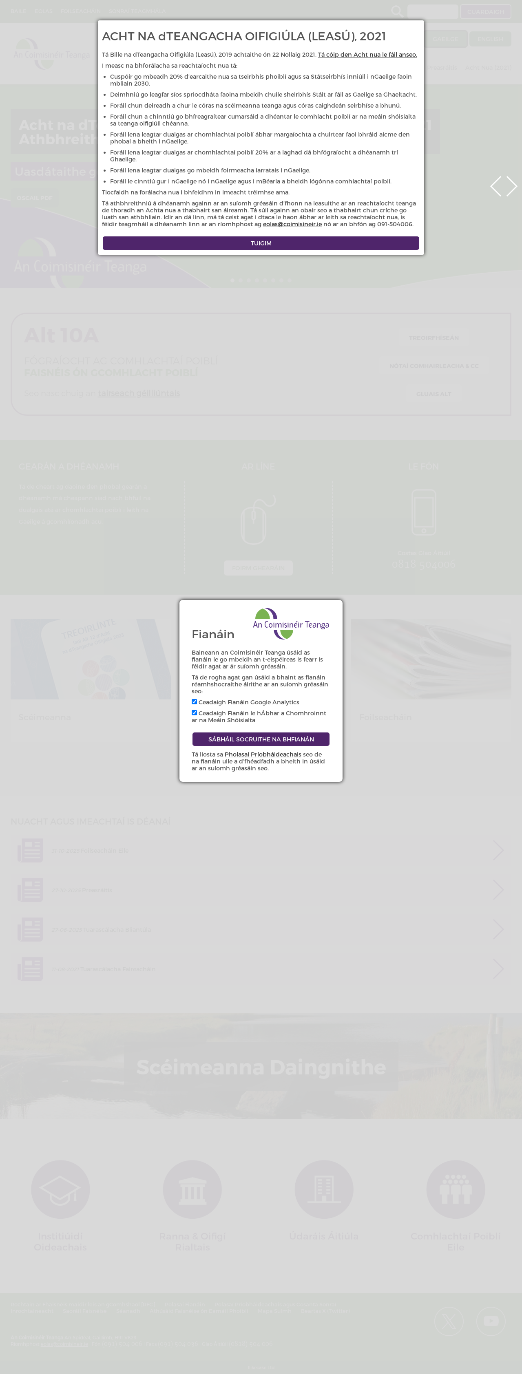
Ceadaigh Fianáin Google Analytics (245, 702)
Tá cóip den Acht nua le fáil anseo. (367, 54)
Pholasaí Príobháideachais (263, 754)
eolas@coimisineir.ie (292, 224)
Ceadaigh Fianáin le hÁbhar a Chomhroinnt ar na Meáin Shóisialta (259, 716)
